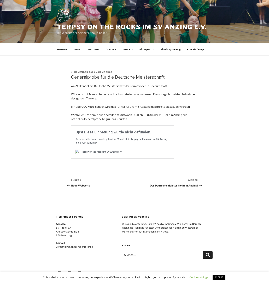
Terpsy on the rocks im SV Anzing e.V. (132, 27)
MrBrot (107, 72)
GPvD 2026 (93, 49)
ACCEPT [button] (219, 277)
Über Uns (111, 49)
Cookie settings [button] (198, 277)
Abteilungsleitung (170, 49)
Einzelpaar (147, 49)
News (77, 49)
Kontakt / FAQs (195, 49)
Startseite (62, 49)
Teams (128, 49)
